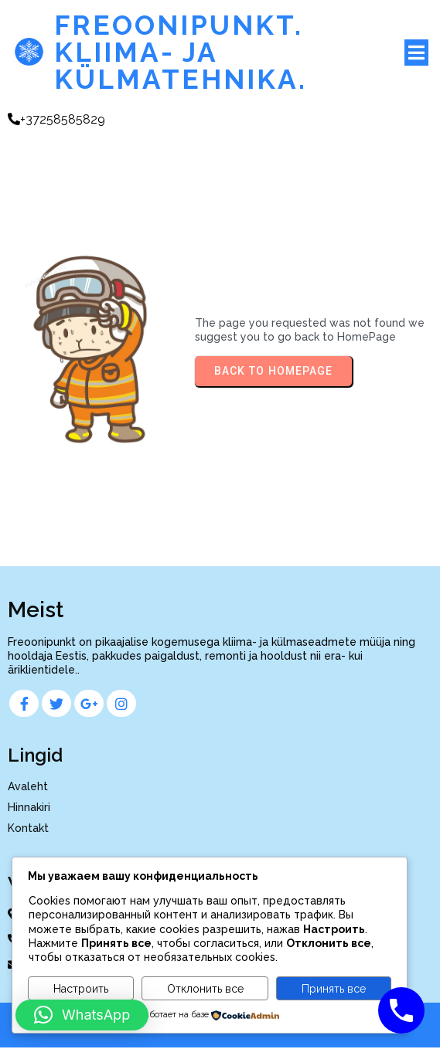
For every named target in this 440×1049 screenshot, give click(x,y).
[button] (81, 1015)
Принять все (334, 989)
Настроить (80, 989)
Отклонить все (205, 989)
